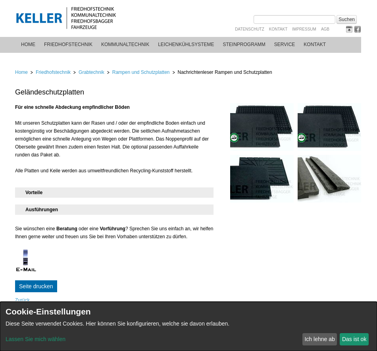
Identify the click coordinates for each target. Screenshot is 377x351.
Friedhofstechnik (68, 44)
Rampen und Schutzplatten (141, 72)
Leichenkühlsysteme (186, 44)
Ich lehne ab (319, 339)
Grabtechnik (91, 72)
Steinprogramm (244, 44)
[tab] (114, 192)
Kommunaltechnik (125, 44)
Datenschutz (249, 29)
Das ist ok (354, 339)
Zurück (22, 300)
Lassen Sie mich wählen (35, 339)
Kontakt (278, 29)
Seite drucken (36, 286)
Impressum (304, 29)
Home (28, 44)
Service (284, 44)
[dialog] (188, 326)
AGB (325, 29)
